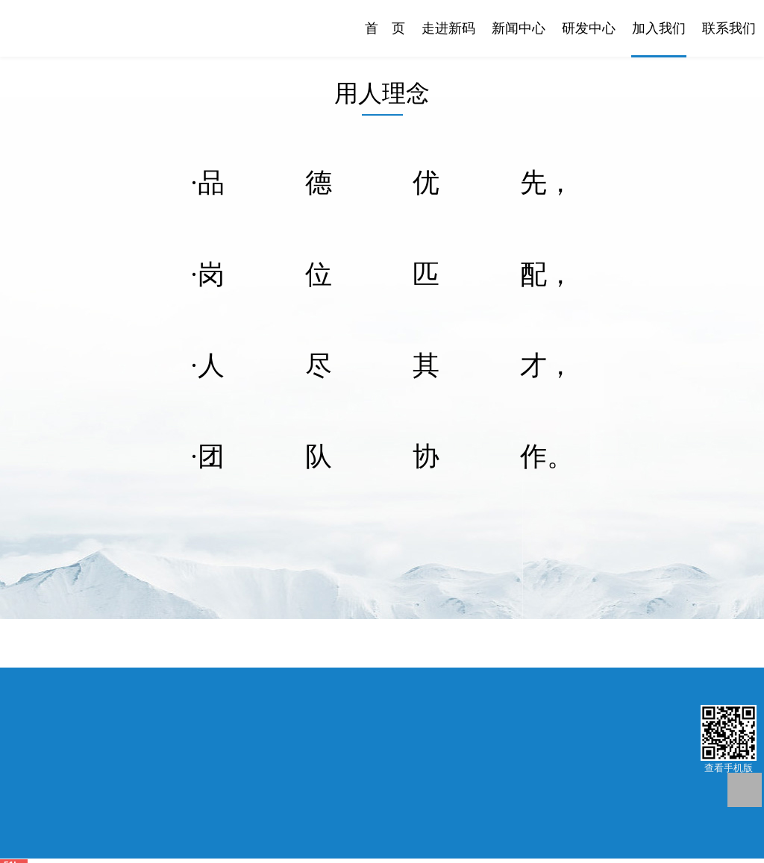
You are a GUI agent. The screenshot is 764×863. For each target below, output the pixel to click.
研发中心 (589, 28)
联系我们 (729, 28)
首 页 (385, 28)
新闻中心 (518, 28)
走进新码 (448, 28)
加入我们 (659, 28)
